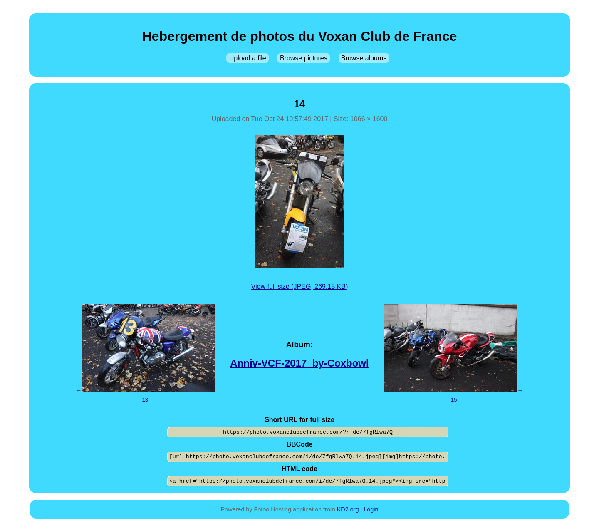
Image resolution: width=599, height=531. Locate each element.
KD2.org (348, 509)
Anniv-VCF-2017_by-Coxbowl (299, 363)
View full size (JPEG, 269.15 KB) (299, 286)
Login (371, 509)
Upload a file (247, 58)
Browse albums (363, 58)
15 (454, 400)
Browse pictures (303, 58)
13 (145, 400)
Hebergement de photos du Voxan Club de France (299, 36)
